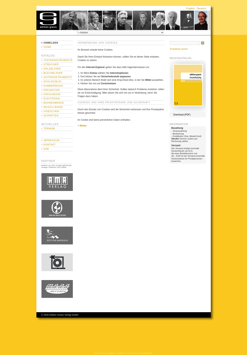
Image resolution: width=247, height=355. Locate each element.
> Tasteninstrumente (57, 60)
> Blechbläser (52, 73)
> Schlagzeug (51, 81)
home (48, 20)
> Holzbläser (51, 68)
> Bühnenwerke (52, 102)
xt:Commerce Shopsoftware (138, 353)
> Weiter (82, 125)
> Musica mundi (52, 107)
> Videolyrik (50, 111)
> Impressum (50, 140)
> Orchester (50, 90)
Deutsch (201, 8)
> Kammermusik (52, 85)
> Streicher (50, 64)
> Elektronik (50, 98)
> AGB (45, 149)
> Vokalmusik (51, 94)
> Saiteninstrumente (56, 77)
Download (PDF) (182, 114)
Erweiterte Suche (179, 49)
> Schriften (50, 115)
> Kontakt (48, 144)
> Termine (48, 128)
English (190, 8)
